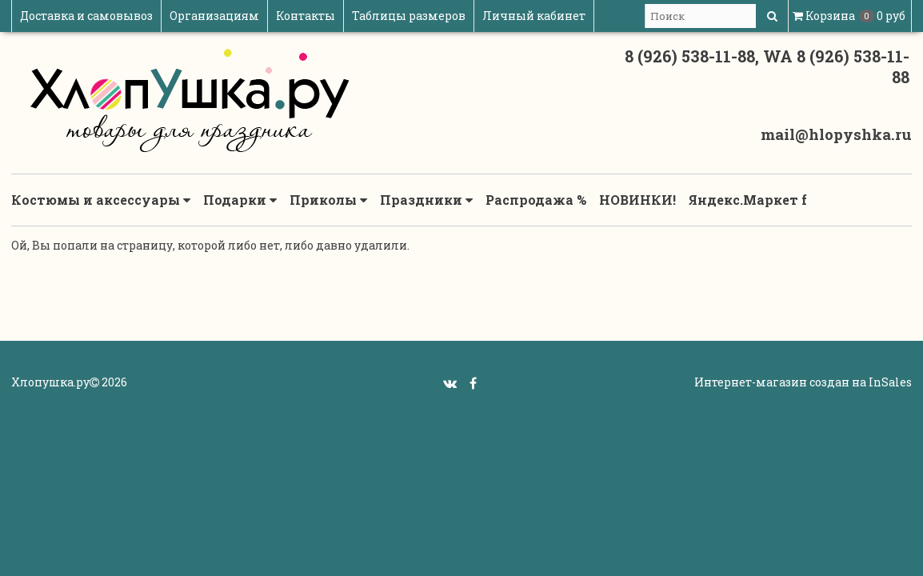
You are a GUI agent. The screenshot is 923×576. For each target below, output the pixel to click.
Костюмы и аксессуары (100, 200)
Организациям (214, 15)
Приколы (328, 200)
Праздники (426, 200)
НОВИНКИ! (637, 199)
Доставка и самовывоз (86, 15)
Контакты (305, 15)
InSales (890, 382)
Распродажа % (535, 199)
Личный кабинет (533, 15)
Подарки (240, 200)
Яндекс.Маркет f (748, 199)
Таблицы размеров (408, 15)
